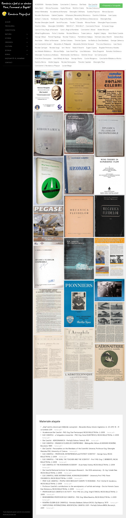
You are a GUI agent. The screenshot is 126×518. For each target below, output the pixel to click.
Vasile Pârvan (65, 8)
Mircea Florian (90, 22)
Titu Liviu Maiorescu (103, 44)
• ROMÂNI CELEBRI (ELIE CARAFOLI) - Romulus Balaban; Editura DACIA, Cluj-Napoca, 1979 (79, 502)
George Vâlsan (40, 37)
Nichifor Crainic (78, 8)
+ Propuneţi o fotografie (111, 5)
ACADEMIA (39, 4)
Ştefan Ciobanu (66, 40)
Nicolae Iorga (54, 47)
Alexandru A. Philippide (62, 44)
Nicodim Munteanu (42, 15)
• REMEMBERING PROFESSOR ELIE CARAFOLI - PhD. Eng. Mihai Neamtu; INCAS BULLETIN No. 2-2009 (78, 498)
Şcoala (16, 50)
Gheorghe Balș (105, 19)
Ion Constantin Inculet (43, 44)
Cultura (16, 46)
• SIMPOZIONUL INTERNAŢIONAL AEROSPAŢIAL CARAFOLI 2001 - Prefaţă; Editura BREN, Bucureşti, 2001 (78, 507)
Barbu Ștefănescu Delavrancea (86, 19)
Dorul (16, 54)
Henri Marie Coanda (115, 33)
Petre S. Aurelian (58, 33)
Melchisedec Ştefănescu (70, 55)
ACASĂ (7, 22)
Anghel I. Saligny (100, 33)
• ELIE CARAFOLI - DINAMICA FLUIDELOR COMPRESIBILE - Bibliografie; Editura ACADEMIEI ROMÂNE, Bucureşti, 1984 (78, 444)
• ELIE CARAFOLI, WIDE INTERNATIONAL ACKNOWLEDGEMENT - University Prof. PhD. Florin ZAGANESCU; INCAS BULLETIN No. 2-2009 (75, 477)
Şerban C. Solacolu (42, 19)
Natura (16, 34)
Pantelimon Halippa (85, 37)
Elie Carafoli (93, 4)
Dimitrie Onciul (87, 55)
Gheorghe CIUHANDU (56, 26)
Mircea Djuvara (107, 11)
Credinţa (16, 42)
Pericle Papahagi (54, 37)
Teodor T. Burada (76, 22)
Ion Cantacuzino (101, 55)
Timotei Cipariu (80, 40)
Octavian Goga (108, 26)
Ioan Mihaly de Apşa (61, 58)
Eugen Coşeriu (91, 47)
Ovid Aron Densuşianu (43, 58)
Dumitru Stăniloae (99, 15)
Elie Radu (83, 4)
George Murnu (76, 58)
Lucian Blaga (67, 65)
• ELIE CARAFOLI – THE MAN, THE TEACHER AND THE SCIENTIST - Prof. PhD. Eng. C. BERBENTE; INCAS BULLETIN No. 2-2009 (79, 461)
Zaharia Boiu (118, 37)
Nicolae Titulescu (69, 37)
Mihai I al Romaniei (51, 40)
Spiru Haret (39, 8)
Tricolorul (10, 26)
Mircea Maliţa (59, 51)
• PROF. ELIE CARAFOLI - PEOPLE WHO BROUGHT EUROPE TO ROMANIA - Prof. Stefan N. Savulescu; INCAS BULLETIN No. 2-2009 (79, 482)
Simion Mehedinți (41, 11)
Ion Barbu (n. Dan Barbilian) (98, 40)
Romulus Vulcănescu (113, 51)
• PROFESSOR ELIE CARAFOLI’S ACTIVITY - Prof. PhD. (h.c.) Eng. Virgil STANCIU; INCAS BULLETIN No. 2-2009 (79, 493)
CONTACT (8, 62)
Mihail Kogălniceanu (42, 33)
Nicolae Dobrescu (93, 8)
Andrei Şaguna (53, 62)
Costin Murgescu (90, 58)
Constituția (10, 30)
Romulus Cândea (52, 4)
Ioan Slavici (118, 44)
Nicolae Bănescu (73, 33)
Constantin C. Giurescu (68, 4)
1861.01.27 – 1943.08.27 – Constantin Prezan (83, 26)
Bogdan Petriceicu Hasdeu (109, 47)
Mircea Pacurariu (52, 8)
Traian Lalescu (86, 33)
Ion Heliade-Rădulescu (43, 51)
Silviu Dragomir (98, 51)
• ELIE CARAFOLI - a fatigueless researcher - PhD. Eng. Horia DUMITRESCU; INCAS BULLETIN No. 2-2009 (80, 436)
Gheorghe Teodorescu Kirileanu (46, 55)
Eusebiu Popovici (93, 11)
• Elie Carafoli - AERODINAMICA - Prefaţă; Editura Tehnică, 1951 (70, 440)
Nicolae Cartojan (41, 47)
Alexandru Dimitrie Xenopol (83, 44)
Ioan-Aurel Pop (72, 51)
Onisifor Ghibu (40, 26)
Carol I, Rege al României (69, 29)
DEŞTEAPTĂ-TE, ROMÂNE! (15, 58)
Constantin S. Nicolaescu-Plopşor (47, 65)
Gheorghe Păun (99, 62)
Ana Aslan (38, 40)
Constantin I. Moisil (88, 29)
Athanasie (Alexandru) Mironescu (77, 15)
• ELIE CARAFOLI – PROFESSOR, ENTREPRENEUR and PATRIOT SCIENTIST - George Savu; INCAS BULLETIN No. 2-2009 (76, 455)
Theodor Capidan (84, 62)
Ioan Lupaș (112, 15)
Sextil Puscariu (62, 22)
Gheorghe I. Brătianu (77, 11)
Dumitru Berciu (40, 62)
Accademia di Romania (58, 11)
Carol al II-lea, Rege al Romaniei (46, 29)
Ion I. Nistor (66, 47)
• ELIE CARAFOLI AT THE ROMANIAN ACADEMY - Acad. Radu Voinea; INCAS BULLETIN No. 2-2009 (78, 466)
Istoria (16, 38)
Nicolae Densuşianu (68, 62)
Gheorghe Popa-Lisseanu (107, 22)
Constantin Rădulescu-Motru (110, 58)
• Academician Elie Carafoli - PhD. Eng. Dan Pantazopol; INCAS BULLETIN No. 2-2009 (78, 432)
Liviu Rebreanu (85, 51)
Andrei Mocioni (103, 29)
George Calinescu (117, 40)
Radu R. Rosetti (78, 47)
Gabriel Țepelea (57, 15)
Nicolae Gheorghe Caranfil (44, 22)
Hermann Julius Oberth (103, 37)
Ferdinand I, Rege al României (62, 19)
